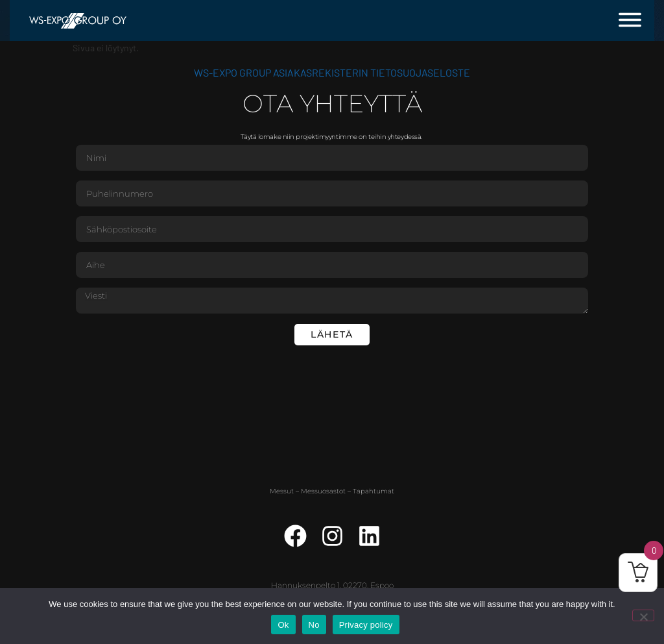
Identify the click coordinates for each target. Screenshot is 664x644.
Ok (283, 625)
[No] (643, 615)
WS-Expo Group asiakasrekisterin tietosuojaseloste (332, 72)
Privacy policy (366, 625)
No (314, 625)
